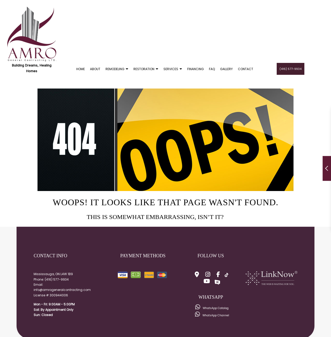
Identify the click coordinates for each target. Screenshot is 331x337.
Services (170, 69)
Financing (195, 69)
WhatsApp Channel (212, 315)
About (95, 69)
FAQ (212, 69)
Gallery (226, 69)
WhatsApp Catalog (212, 308)
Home (80, 69)
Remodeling (115, 69)
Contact (245, 69)
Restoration (143, 69)
